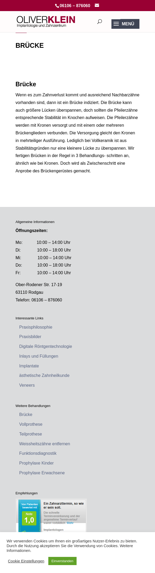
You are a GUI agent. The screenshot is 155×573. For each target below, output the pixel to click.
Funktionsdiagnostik (38, 453)
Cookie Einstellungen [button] (26, 561)
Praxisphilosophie (35, 327)
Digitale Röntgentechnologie (45, 346)
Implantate (29, 366)
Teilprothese (30, 434)
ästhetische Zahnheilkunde (44, 375)
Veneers (27, 385)
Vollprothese (31, 424)
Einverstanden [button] (62, 561)
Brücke (25, 414)
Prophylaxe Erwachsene (42, 473)
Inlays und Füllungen (38, 356)
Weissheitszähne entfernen (44, 444)
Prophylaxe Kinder (36, 463)
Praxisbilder (30, 336)
